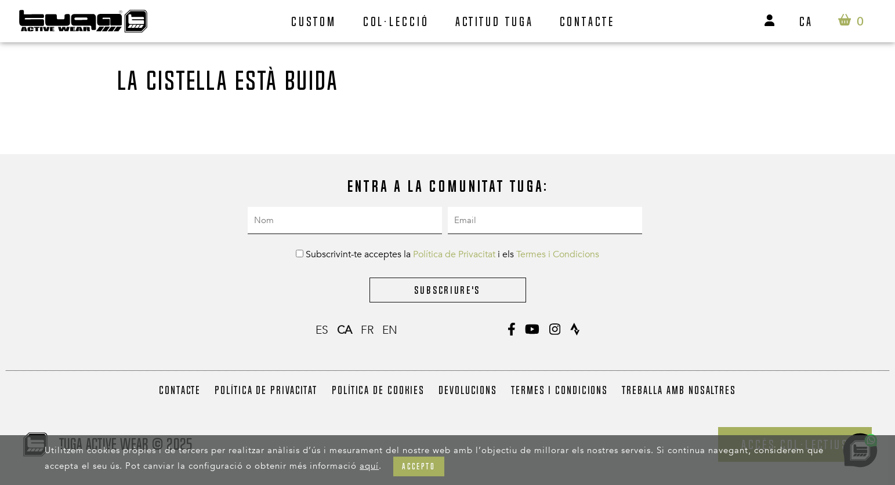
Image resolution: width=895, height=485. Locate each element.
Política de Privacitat (454, 254)
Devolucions (468, 390)
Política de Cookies (378, 390)
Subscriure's (447, 290)
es (322, 330)
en (389, 330)
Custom (313, 21)
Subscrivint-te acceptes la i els (447, 254)
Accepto (419, 466)
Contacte (587, 21)
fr (367, 330)
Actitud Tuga (494, 21)
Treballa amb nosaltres (679, 390)
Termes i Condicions (557, 254)
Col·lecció (396, 21)
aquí (369, 466)
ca (806, 21)
